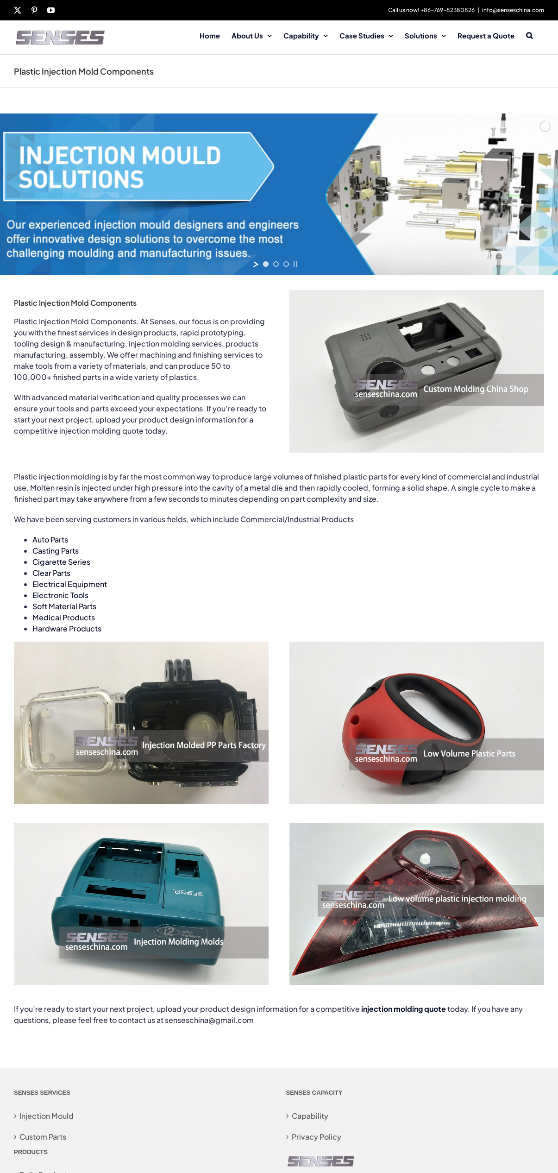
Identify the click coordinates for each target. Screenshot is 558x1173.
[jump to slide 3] (286, 264)
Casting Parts (55, 550)
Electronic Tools (60, 595)
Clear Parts (51, 573)
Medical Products (63, 617)
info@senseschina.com (513, 9)
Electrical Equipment (69, 584)
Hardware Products (66, 628)
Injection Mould (46, 1116)
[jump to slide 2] (276, 264)
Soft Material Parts (64, 606)
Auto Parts (50, 539)
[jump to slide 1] (266, 264)
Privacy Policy (316, 1136)
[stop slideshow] (295, 264)
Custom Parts (42, 1136)
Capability (310, 1116)
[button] (529, 35)
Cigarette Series (61, 562)
